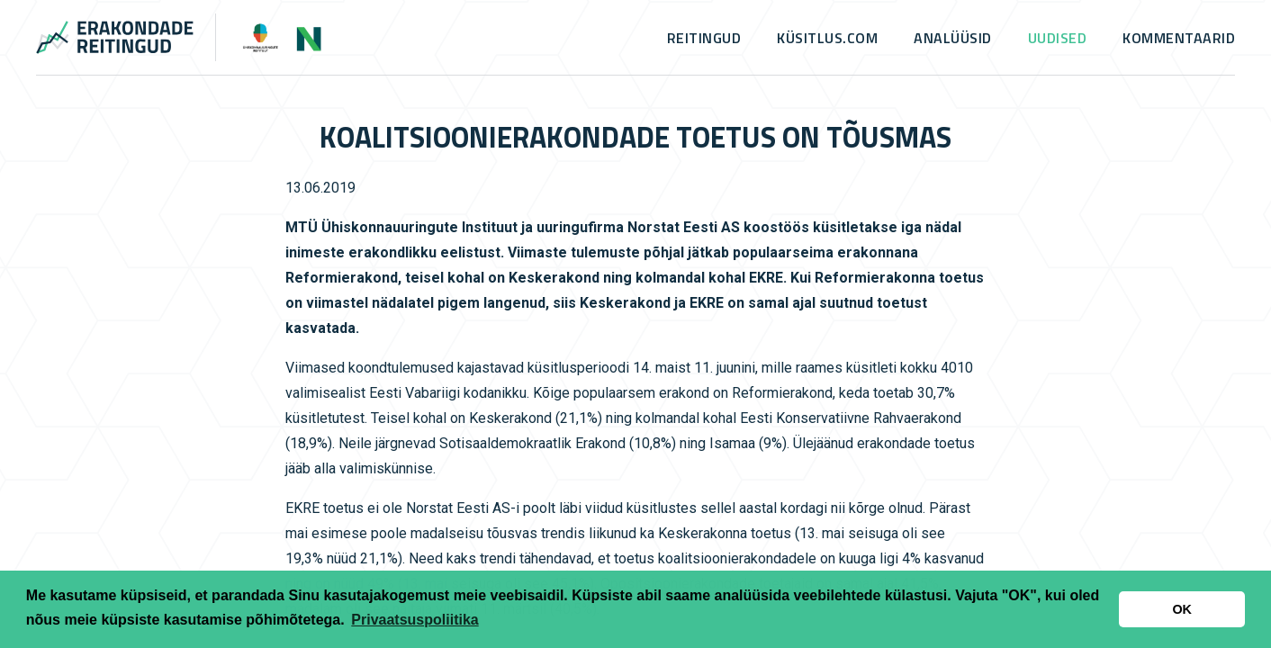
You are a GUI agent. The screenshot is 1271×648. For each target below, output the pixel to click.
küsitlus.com (827, 38)
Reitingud (704, 38)
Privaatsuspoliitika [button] (414, 619)
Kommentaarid (1178, 38)
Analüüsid (953, 38)
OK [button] (1182, 609)
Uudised (1057, 38)
